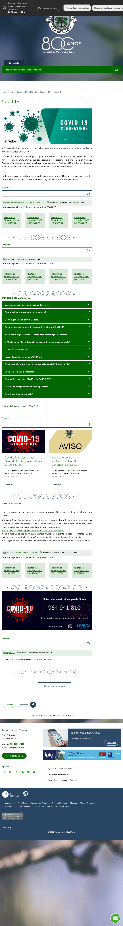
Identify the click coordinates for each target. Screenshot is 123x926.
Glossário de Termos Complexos (83, 803)
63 (43, 237)
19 (69, 496)
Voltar (10, 704)
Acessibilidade (10, 806)
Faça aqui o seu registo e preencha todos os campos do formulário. (33, 530)
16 (53, 496)
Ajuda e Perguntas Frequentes (60, 768)
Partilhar (24, 704)
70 (52, 587)
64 (48, 237)
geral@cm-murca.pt (15, 747)
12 (32, 496)
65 (53, 237)
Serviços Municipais (60, 803)
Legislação (10, 652)
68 (69, 237)
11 (32, 672)
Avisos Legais (64, 806)
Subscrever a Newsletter (58, 774)
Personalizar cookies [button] (47, 7)
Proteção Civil (45, 92)
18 (63, 496)
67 (63, 237)
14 (43, 496)
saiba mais (111, 742)
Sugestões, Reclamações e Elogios (62, 780)
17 (58, 496)
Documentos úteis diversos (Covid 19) (21, 552)
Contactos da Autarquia (40, 803)
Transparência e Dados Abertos (44, 806)
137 (80, 587)
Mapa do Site (10, 803)
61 (32, 237)
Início (4, 92)
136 (75, 587)
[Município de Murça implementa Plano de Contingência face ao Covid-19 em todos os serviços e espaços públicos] (70, 459)
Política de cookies (16, 12)
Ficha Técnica (23, 803)
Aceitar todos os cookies (77, 7)
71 (57, 587)
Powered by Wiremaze (6, 829)
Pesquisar (6, 187)
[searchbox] (61, 69)
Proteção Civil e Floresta (27, 92)
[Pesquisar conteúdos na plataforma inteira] (117, 69)
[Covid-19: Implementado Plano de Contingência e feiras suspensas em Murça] (23, 459)
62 (37, 237)
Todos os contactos (12, 755)
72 (62, 587)
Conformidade (24, 806)
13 (37, 496)
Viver (12, 92)
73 (67, 587)
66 (58, 237)
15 (48, 496)
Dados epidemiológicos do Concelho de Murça (25, 202)
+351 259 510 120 (16, 743)
